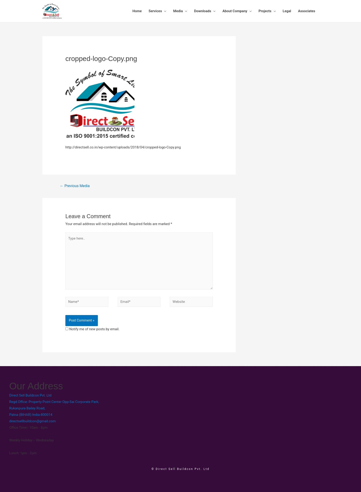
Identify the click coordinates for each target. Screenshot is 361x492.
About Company (234, 11)
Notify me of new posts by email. (94, 329)
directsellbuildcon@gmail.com (32, 421)
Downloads (202, 11)
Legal (287, 11)
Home (137, 11)
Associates (306, 11)
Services (155, 11)
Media (178, 11)
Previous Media (75, 186)
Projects (265, 11)
